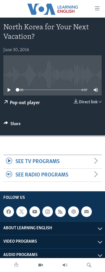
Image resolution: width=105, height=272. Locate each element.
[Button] (12, 125)
